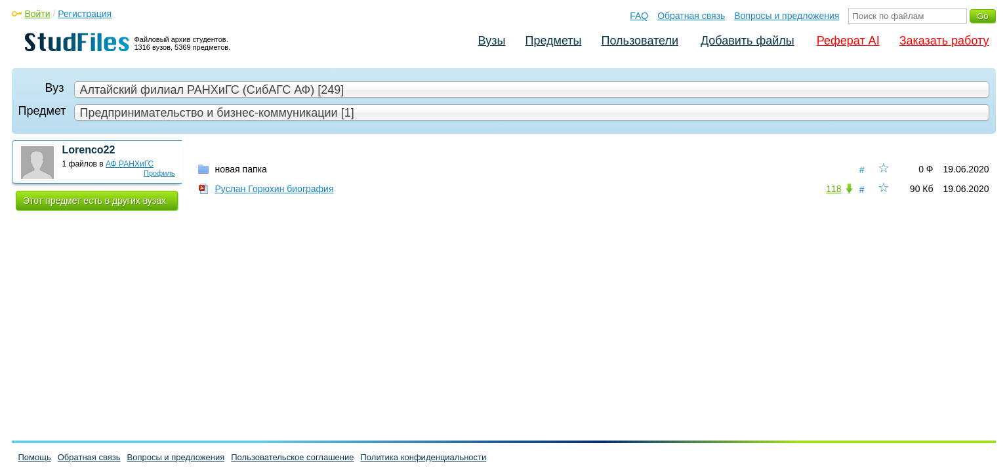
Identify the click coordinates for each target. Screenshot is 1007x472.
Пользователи (640, 40)
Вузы (492, 40)
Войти (38, 14)
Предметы (553, 40)
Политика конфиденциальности (424, 457)
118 (833, 189)
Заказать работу (944, 40)
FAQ (639, 15)
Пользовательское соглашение (292, 457)
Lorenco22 (88, 149)
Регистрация (85, 14)
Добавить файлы (747, 40)
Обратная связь (691, 15)
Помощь (34, 457)
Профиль (159, 173)
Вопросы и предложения (786, 15)
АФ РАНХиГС (130, 163)
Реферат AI (848, 40)
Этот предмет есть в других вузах (94, 200)
